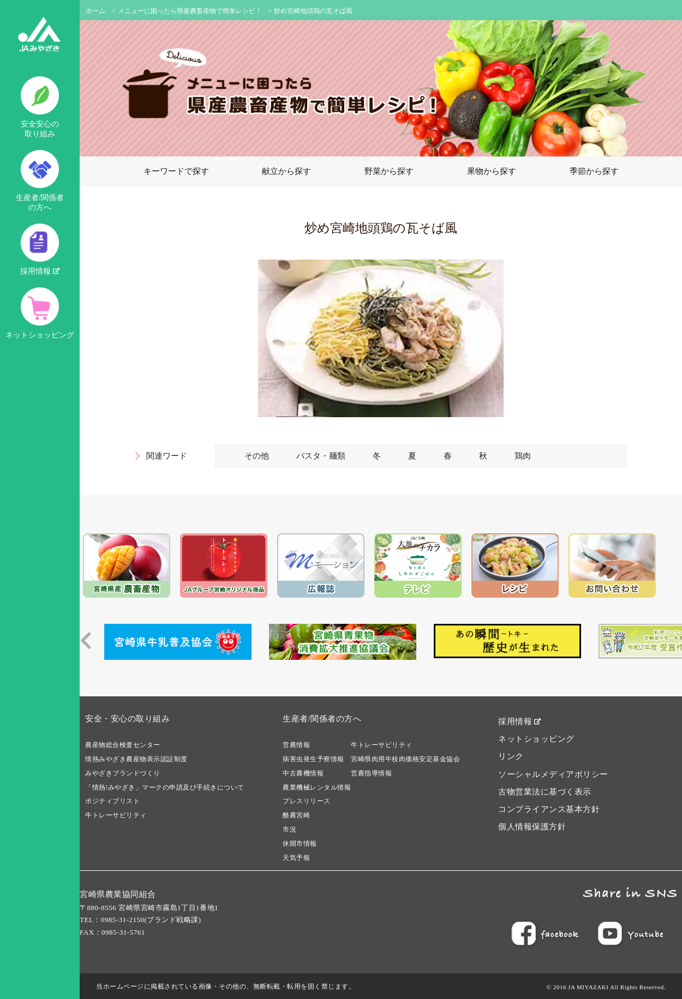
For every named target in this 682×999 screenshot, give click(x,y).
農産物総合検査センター (122, 745)
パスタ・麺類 (320, 456)
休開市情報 (300, 843)
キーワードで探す (176, 171)
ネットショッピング (39, 313)
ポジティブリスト (112, 801)
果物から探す (491, 171)
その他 (256, 456)
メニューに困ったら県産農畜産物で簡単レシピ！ (190, 11)
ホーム (95, 11)
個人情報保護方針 (532, 826)
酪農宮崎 (296, 815)
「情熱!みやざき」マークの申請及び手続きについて (164, 787)
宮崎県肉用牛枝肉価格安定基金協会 (405, 759)
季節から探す (594, 171)
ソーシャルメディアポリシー (553, 774)
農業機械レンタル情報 (317, 787)
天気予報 (296, 858)
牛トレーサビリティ (116, 815)
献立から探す (286, 171)
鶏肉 (523, 456)
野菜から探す (389, 171)
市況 (289, 829)
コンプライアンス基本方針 (549, 809)
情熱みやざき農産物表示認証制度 (136, 759)
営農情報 (296, 745)
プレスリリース (307, 801)
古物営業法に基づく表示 (544, 791)
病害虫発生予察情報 (313, 759)
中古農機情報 (303, 773)
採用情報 (39, 249)
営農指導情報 (371, 773)
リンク (511, 756)
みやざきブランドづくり (122, 773)
